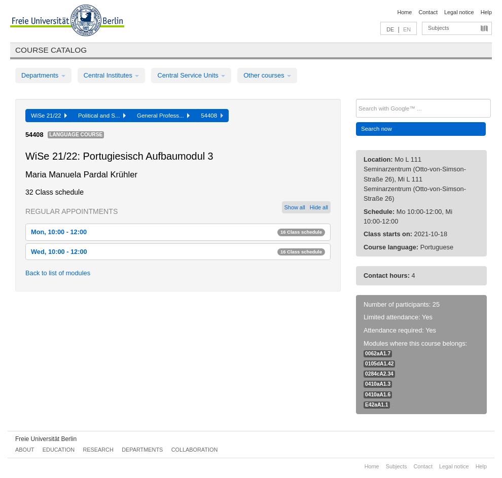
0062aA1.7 (377, 353)
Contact (427, 12)
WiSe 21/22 (49, 116)
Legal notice (459, 12)
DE (390, 29)
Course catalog (51, 50)
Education (59, 450)
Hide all (319, 207)
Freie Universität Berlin (46, 439)
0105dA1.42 (379, 363)
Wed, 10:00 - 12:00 (178, 251)
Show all (294, 207)
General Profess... (163, 116)
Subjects (438, 28)
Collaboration (194, 450)
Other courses (267, 75)
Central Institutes (111, 75)
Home (404, 12)
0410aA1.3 (377, 384)
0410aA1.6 (377, 394)
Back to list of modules (57, 273)
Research (98, 450)
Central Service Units (191, 75)
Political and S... (102, 116)
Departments (43, 75)
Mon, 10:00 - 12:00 (178, 232)
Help (486, 12)
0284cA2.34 (379, 374)
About (24, 450)
